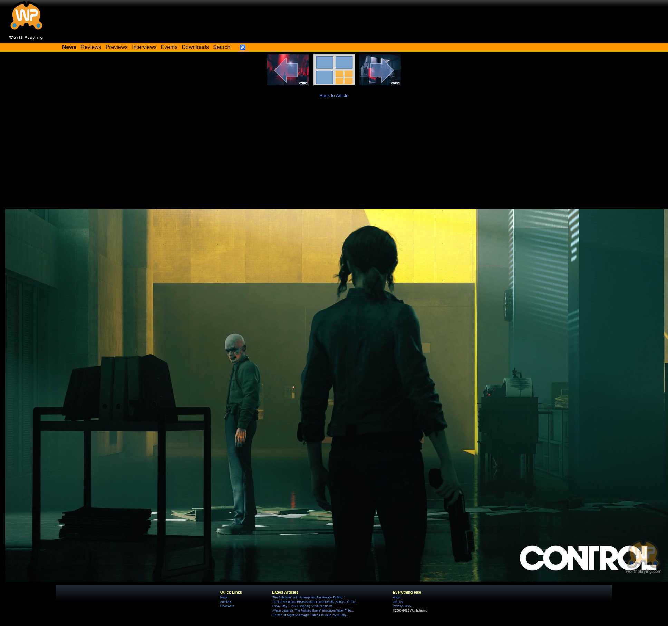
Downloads (195, 47)
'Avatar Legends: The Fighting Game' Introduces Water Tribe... (313, 610)
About (396, 597)
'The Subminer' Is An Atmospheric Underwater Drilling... (308, 597)
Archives (226, 602)
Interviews (144, 47)
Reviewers (227, 606)
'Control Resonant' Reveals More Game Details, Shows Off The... (315, 602)
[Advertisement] (334, 157)
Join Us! (398, 602)
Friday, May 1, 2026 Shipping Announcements (302, 606)
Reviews (91, 47)
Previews (117, 47)
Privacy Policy (402, 606)
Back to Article (334, 95)
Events (169, 47)
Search (221, 47)
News (223, 597)
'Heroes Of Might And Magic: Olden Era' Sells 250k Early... (310, 615)
